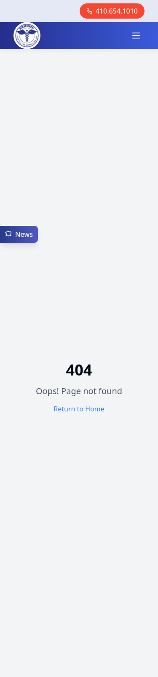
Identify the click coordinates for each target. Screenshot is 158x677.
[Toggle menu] (136, 35)
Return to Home (79, 409)
